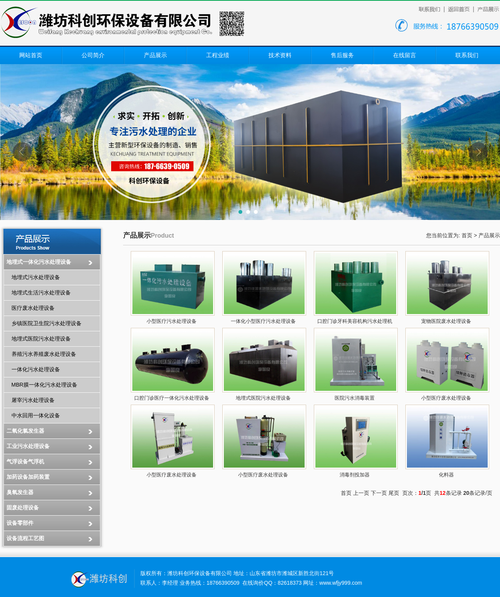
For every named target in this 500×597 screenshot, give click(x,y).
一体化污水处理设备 (36, 369)
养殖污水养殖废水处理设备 (44, 354)
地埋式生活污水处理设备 (41, 292)
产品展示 (155, 55)
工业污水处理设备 (28, 446)
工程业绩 (217, 55)
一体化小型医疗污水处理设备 (263, 321)
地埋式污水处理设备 (36, 277)
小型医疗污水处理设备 (172, 321)
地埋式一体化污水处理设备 (39, 262)
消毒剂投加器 (355, 475)
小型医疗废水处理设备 (446, 398)
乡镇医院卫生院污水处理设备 (47, 323)
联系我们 (466, 55)
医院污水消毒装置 (355, 398)
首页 (467, 235)
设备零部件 (20, 523)
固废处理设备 (23, 507)
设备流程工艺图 (25, 538)
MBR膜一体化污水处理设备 (44, 385)
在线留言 (404, 55)
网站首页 (30, 55)
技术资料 (280, 55)
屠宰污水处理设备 (33, 400)
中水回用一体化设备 (36, 415)
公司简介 (93, 55)
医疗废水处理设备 (33, 308)
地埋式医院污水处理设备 (41, 339)
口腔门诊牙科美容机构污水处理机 (354, 321)
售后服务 (342, 55)
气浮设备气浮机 (25, 461)
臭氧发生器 (20, 492)
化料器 (446, 475)
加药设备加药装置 (28, 477)
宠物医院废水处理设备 (446, 321)
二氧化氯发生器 (25, 431)
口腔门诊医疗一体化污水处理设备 (171, 398)
